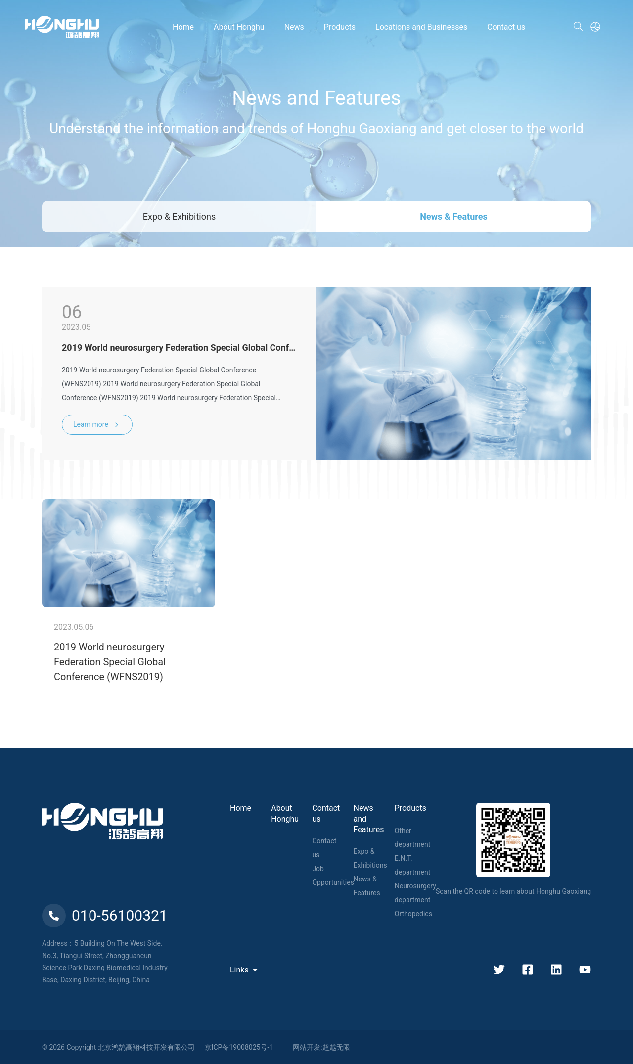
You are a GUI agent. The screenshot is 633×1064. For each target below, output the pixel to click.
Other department (412, 837)
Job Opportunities (333, 875)
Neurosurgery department (415, 893)
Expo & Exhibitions (179, 216)
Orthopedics (413, 914)
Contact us (324, 848)
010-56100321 (105, 915)
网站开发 (306, 1047)
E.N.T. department (412, 865)
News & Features (453, 216)
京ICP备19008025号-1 (239, 1047)
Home (240, 808)
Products (410, 808)
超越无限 (336, 1047)
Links (244, 969)
